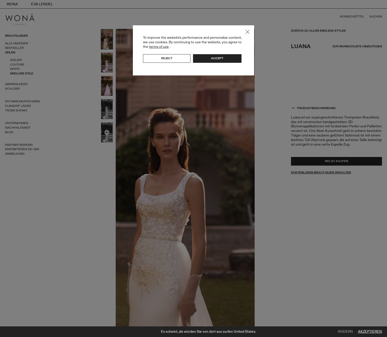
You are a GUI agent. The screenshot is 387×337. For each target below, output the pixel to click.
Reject (166, 58)
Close (248, 32)
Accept (217, 58)
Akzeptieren (370, 331)
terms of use (159, 46)
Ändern (345, 331)
